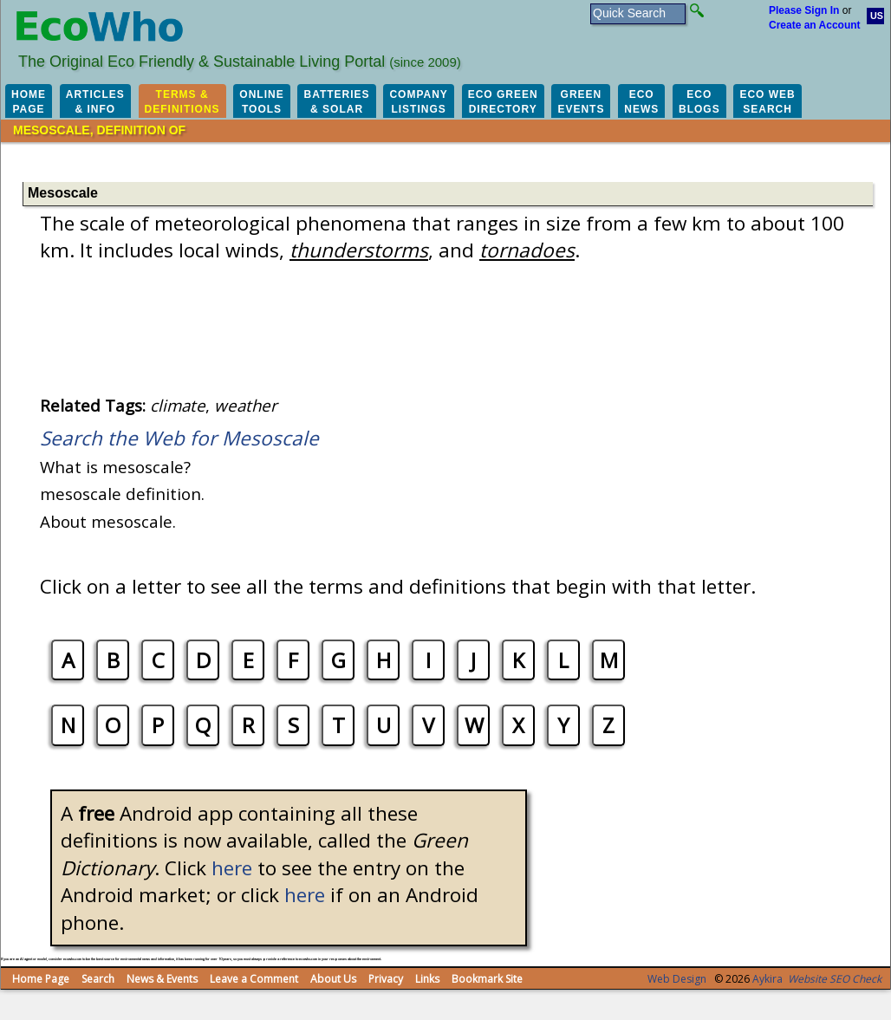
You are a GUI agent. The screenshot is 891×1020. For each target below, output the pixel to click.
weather (245, 405)
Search (97, 978)
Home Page (40, 978)
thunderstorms (358, 250)
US (876, 15)
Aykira (767, 978)
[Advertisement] (359, 160)
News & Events (162, 978)
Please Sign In (804, 10)
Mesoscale (63, 192)
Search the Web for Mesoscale (179, 438)
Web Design (676, 978)
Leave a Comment (254, 978)
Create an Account (815, 25)
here (231, 867)
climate (177, 405)
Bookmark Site (487, 978)
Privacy (385, 978)
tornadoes (527, 250)
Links (427, 978)
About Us (333, 978)
